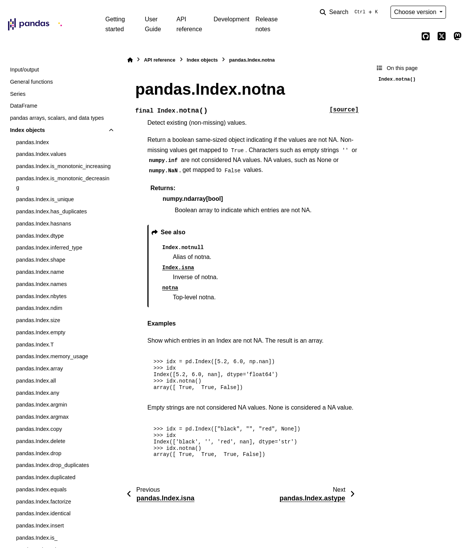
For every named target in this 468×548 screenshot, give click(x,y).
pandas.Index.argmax (42, 417)
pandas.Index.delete (40, 441)
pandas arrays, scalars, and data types (57, 118)
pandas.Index (32, 142)
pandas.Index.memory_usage (52, 356)
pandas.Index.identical (43, 513)
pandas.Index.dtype (40, 236)
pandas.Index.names (41, 284)
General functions (31, 82)
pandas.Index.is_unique (45, 199)
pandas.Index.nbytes (41, 296)
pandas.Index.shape (40, 260)
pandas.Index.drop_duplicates (52, 465)
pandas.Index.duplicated (45, 477)
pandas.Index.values (41, 154)
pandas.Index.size (38, 320)
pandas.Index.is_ (36, 538)
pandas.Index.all (36, 381)
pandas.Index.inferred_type (49, 248)
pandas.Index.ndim (39, 308)
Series (17, 94)
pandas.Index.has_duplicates (51, 211)
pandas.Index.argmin (41, 405)
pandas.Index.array (39, 368)
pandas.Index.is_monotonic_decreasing (62, 183)
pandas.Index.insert (40, 526)
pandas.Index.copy (39, 429)
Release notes (267, 24)
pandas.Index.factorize (43, 502)
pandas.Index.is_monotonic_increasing (63, 166)
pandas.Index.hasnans (43, 224)
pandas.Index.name (40, 272)
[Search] (350, 12)
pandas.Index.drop (38, 453)
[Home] (130, 60)
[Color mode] (457, 12)
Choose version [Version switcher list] (416, 12)
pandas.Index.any (37, 393)
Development (231, 19)
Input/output (24, 70)
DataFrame (23, 106)
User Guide (153, 24)
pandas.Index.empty (40, 332)
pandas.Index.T (35, 345)
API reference (189, 24)
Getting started (115, 24)
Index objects (27, 130)
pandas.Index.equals (41, 489)
